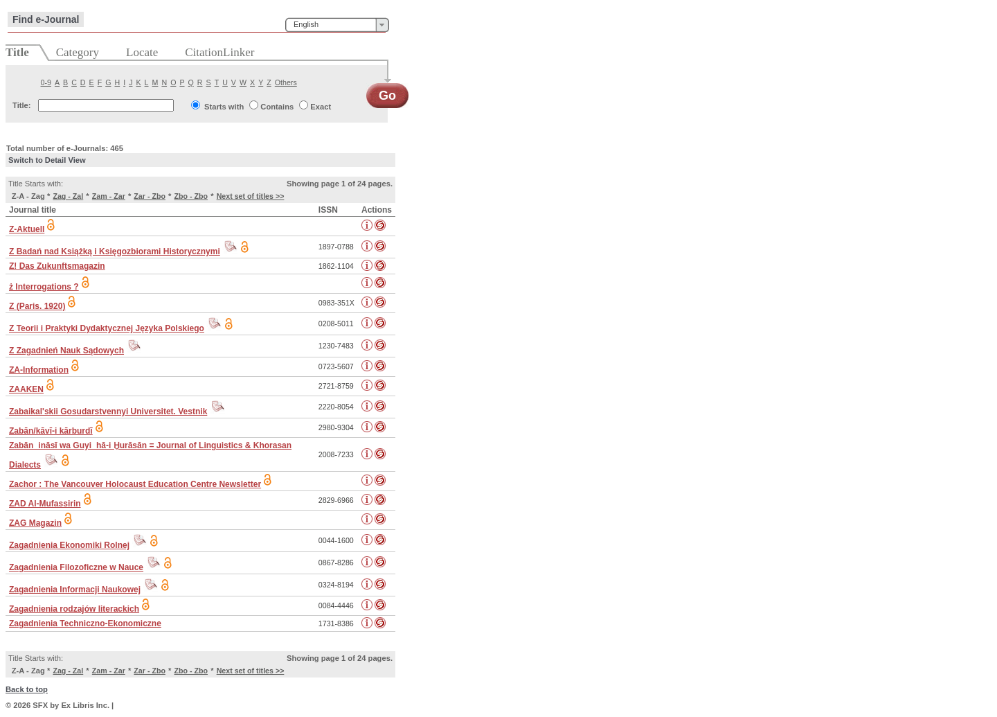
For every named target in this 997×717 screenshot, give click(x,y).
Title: (21, 105)
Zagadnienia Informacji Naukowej (75, 589)
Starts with (224, 107)
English (306, 24)
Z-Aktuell (26, 229)
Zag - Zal (68, 196)
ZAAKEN (26, 389)
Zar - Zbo (149, 196)
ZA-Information (39, 370)
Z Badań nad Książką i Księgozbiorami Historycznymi (114, 251)
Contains (277, 107)
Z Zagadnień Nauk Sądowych (66, 350)
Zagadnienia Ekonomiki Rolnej (69, 545)
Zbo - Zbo (191, 196)
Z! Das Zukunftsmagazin (57, 266)
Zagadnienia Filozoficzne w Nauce (76, 567)
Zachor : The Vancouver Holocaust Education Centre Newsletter (135, 484)
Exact (320, 107)
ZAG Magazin (35, 523)
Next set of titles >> (251, 196)
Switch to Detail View (47, 160)
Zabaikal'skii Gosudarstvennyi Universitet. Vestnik (108, 411)
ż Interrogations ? (44, 287)
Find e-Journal (45, 19)
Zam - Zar (108, 196)
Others (286, 82)
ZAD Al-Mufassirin (45, 503)
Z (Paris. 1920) (37, 306)
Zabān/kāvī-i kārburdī (51, 431)
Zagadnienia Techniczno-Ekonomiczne (85, 623)
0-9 (46, 82)
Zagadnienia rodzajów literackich (74, 609)
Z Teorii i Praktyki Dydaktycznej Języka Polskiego (106, 328)
